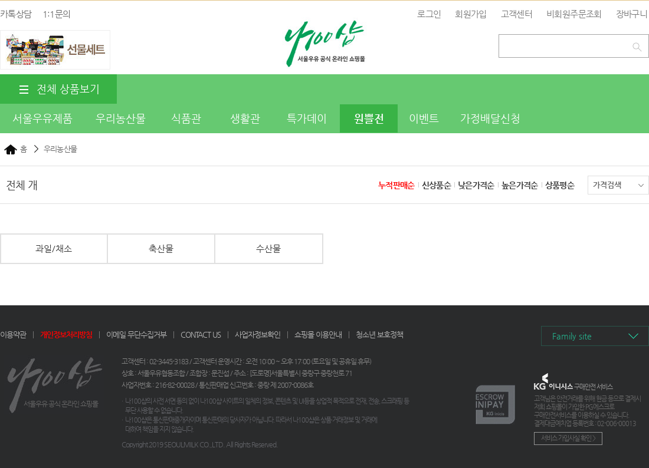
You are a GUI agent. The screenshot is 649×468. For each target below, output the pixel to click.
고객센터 (516, 14)
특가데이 (307, 118)
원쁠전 (369, 118)
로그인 (429, 14)
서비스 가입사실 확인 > (568, 438)
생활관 (245, 118)
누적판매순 (396, 185)
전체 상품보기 (59, 89)
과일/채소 (53, 248)
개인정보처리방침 (66, 334)
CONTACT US (201, 334)
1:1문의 (56, 14)
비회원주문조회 (573, 14)
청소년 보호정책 (379, 334)
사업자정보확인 (257, 334)
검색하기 (639, 44)
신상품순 (436, 185)
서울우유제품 (42, 118)
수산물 (268, 248)
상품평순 (559, 185)
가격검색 (618, 184)
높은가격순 (520, 185)
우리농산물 (121, 118)
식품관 (186, 118)
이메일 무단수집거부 (136, 334)
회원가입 (470, 14)
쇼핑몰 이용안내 (318, 334)
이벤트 (424, 118)
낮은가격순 (476, 185)
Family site (572, 336)
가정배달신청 (490, 118)
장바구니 (631, 14)
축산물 (161, 248)
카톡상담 (15, 14)
